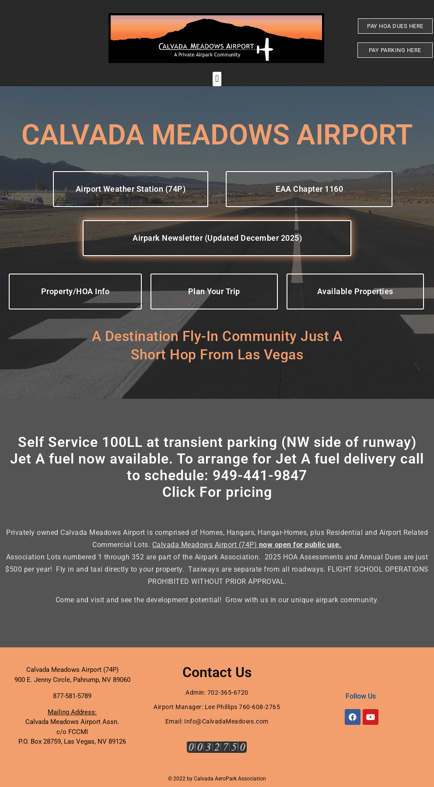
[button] (217, 79)
